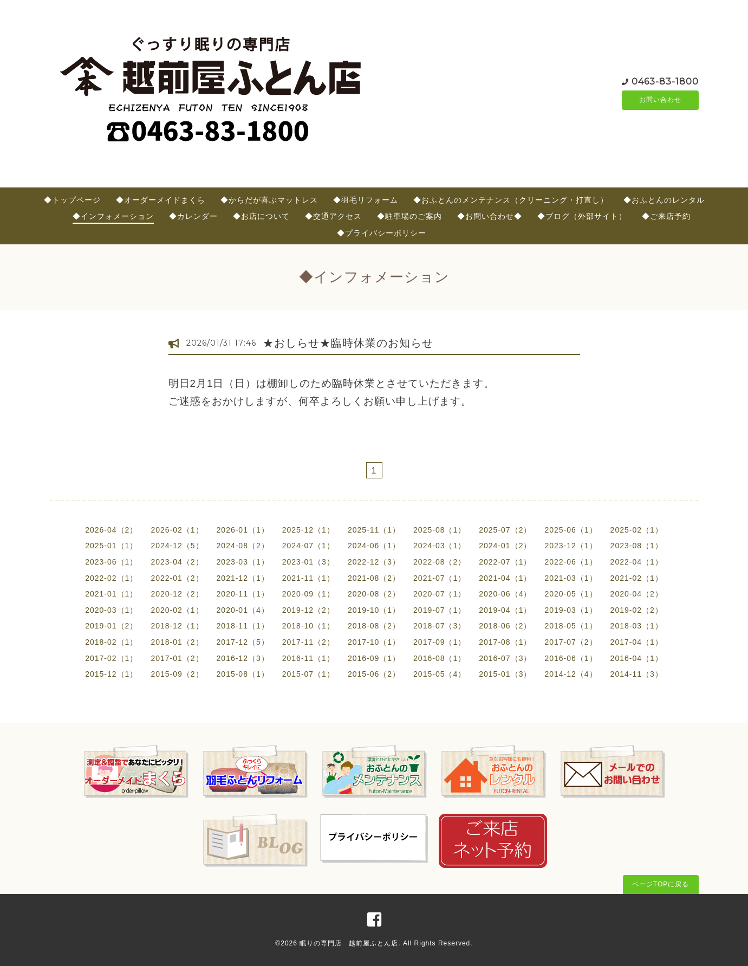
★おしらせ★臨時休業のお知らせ (348, 343)
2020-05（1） (570, 593)
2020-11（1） (243, 593)
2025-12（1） (308, 530)
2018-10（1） (308, 625)
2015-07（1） (308, 674)
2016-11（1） (308, 658)
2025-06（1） (570, 530)
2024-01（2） (505, 545)
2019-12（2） (308, 610)
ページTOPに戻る (660, 884)
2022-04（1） (636, 561)
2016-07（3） (505, 658)
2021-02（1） (636, 578)
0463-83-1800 (665, 81)
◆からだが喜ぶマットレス (269, 200)
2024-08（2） (243, 545)
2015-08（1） (243, 674)
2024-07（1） (308, 545)
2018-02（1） (111, 642)
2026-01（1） (243, 530)
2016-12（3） (243, 658)
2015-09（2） (177, 674)
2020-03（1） (111, 610)
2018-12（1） (177, 625)
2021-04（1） (505, 578)
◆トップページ (72, 200)
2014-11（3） (636, 674)
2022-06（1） (570, 561)
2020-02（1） (177, 610)
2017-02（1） (111, 658)
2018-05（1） (570, 625)
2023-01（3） (308, 561)
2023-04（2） (177, 561)
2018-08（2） (374, 625)
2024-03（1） (439, 545)
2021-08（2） (374, 578)
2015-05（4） (439, 674)
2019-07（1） (439, 610)
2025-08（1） (439, 530)
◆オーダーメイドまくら (160, 200)
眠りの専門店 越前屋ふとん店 (349, 943)
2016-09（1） (374, 658)
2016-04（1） (636, 658)
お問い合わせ (660, 100)
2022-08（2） (439, 561)
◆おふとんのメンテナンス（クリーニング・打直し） (510, 200)
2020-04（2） (636, 593)
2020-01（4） (243, 610)
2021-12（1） (243, 578)
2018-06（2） (505, 625)
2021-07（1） (439, 578)
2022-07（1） (505, 561)
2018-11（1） (243, 625)
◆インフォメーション (113, 216)
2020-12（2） (177, 593)
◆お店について (261, 216)
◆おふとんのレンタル (664, 200)
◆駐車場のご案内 (409, 216)
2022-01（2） (177, 578)
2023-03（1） (243, 561)
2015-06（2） (374, 674)
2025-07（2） (505, 530)
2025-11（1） (374, 530)
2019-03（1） (570, 610)
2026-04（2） (111, 530)
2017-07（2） (570, 642)
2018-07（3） (439, 625)
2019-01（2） (111, 625)
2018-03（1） (636, 625)
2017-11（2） (308, 642)
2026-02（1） (177, 530)
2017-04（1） (636, 642)
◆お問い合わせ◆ (489, 216)
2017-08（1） (505, 642)
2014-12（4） (570, 674)
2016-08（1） (439, 658)
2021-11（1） (308, 578)
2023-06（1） (111, 561)
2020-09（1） (308, 593)
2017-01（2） (177, 658)
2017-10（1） (374, 642)
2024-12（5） (177, 545)
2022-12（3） (374, 561)
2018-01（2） (177, 642)
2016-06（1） (570, 658)
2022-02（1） (111, 578)
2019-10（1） (374, 610)
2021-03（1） (570, 578)
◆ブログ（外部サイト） (582, 216)
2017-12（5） (243, 642)
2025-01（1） (111, 545)
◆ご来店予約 (666, 216)
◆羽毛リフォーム (365, 200)
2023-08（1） (636, 545)
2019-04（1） (505, 610)
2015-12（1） (111, 674)
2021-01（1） (111, 593)
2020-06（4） (505, 593)
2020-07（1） (439, 593)
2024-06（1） (374, 545)
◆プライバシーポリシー (381, 233)
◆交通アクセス (333, 216)
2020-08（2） (374, 593)
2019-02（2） (636, 610)
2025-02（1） (636, 530)
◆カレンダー (193, 216)
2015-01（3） (505, 674)
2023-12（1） (570, 545)
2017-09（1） (439, 642)
